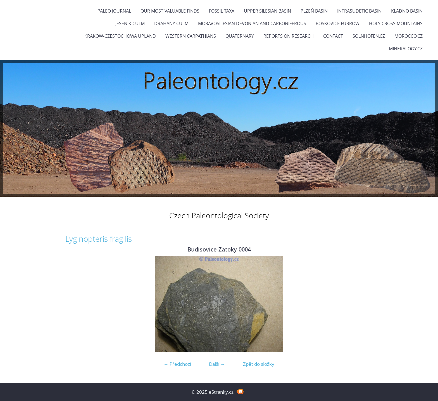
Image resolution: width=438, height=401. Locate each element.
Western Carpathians (190, 36)
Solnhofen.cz (369, 36)
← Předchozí (177, 364)
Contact (333, 36)
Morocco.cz (408, 36)
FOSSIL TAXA (221, 11)
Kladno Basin (407, 11)
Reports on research (288, 36)
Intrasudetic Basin (359, 11)
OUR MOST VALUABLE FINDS (170, 11)
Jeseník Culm (130, 23)
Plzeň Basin (314, 11)
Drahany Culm (171, 23)
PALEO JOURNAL (114, 11)
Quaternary (239, 36)
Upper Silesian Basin (267, 11)
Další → (217, 364)
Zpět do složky (258, 364)
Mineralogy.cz (406, 49)
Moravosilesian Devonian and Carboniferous (252, 23)
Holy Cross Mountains (396, 23)
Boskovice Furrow (338, 23)
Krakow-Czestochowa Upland (120, 36)
